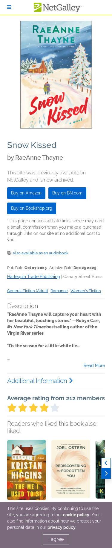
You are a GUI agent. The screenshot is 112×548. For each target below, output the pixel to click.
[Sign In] (9, 7)
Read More (94, 365)
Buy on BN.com (67, 193)
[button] (26, 471)
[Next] (106, 473)
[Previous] (106, 463)
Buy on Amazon (26, 193)
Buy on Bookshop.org (31, 208)
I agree (56, 539)
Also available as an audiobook (40, 253)
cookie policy (76, 514)
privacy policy (61, 527)
